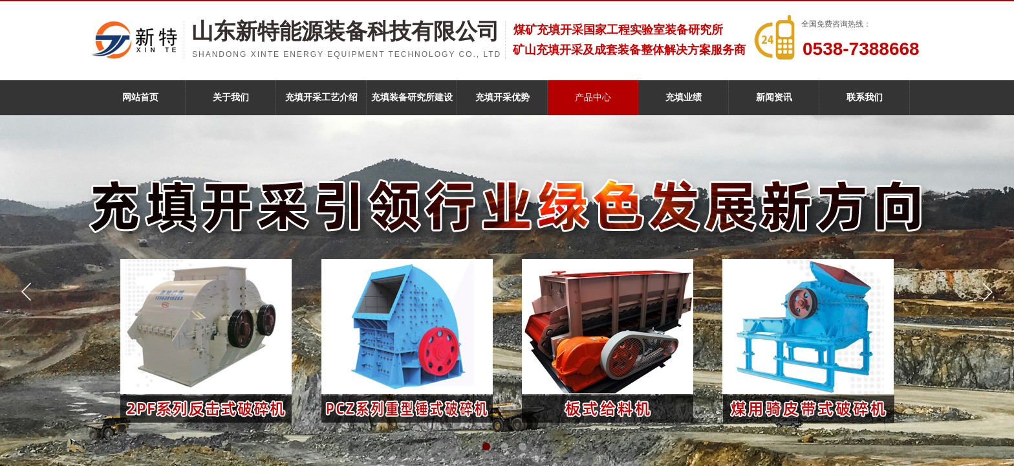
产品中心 (593, 97)
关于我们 (231, 97)
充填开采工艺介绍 (321, 97)
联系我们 (865, 97)
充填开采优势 (502, 97)
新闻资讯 (774, 97)
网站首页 (140, 97)
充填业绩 (683, 97)
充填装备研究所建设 (412, 97)
